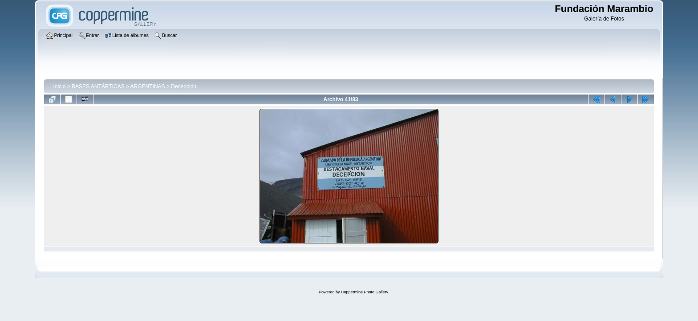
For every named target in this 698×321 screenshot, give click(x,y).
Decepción (183, 86)
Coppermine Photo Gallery (364, 292)
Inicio (59, 86)
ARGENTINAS (147, 86)
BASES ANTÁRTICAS (98, 86)
